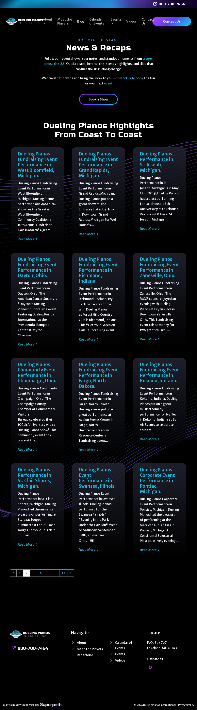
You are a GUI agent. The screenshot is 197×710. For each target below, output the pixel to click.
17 (65, 573)
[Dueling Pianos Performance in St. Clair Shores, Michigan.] (37, 510)
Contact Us (171, 21)
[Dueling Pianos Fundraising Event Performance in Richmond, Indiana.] (98, 302)
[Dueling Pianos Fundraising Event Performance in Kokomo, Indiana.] (159, 407)
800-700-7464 (172, 4)
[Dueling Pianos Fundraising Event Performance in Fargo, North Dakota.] (98, 407)
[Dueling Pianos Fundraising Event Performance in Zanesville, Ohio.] (159, 302)
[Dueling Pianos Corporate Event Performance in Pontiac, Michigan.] (159, 510)
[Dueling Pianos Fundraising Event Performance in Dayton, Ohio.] (37, 302)
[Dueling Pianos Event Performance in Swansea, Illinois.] (98, 510)
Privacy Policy (186, 704)
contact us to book (129, 78)
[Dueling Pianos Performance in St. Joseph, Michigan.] (159, 197)
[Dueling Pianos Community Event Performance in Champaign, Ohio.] (37, 407)
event (108, 83)
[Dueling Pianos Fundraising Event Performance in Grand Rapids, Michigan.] (98, 197)
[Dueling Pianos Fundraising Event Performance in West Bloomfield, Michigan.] (37, 197)
